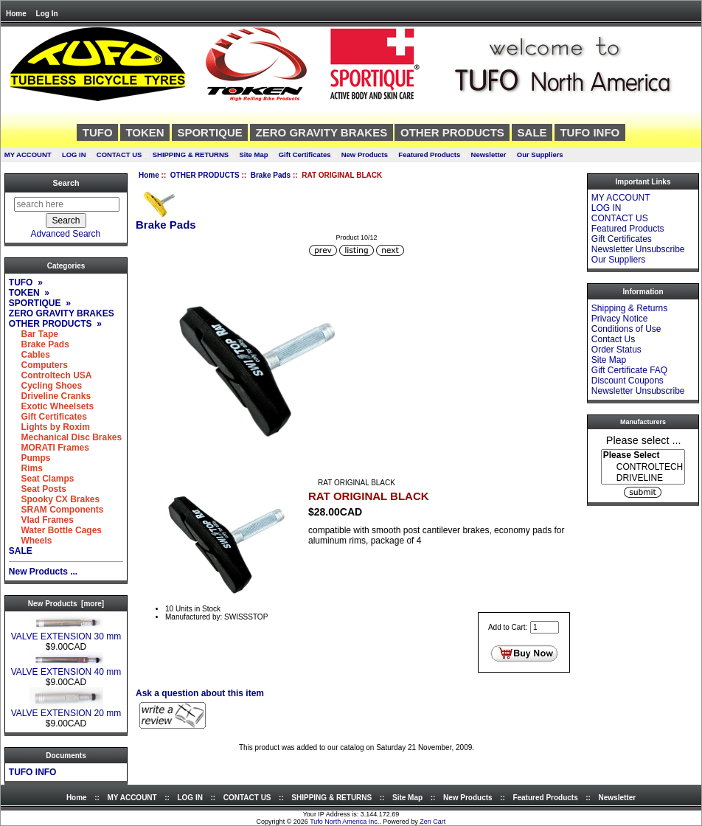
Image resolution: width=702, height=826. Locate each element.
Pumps (30, 458)
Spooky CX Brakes (54, 499)
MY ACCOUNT (28, 154)
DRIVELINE (643, 478)
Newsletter (489, 154)
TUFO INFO (589, 132)
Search (65, 182)
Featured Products (429, 154)
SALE (532, 132)
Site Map (253, 154)
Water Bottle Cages (55, 530)
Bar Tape (33, 334)
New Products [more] (66, 604)
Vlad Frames (41, 520)
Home (16, 14)
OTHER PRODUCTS (205, 175)
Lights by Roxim (49, 427)
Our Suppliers (540, 154)
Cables (29, 355)
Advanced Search (66, 234)
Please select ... (643, 439)
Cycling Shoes (45, 386)
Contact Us (613, 339)
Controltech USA (50, 375)
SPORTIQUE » (40, 303)
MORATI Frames (49, 447)
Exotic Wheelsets (51, 406)
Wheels (30, 540)
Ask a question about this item (200, 693)
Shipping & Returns (629, 308)
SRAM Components (56, 509)
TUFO (98, 132)
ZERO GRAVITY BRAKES (322, 132)
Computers (38, 365)
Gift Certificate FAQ (629, 370)
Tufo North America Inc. (344, 821)
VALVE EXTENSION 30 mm (66, 632)
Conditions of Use (626, 329)
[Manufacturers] (643, 467)
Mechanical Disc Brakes (65, 437)
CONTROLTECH (643, 467)
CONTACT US (119, 154)
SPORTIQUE (209, 132)
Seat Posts (37, 489)
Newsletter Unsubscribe (638, 249)
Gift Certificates (305, 154)
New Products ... (43, 571)
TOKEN (144, 132)
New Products (364, 154)
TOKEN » (29, 293)
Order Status (616, 349)
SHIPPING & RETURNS (191, 154)
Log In (47, 14)
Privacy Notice (619, 318)
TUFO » (26, 282)
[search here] (66, 204)
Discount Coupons (627, 380)
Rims (26, 468)
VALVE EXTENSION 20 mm (66, 709)
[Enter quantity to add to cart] (544, 627)
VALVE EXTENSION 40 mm (66, 668)
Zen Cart (432, 821)
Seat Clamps (41, 478)
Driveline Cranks (50, 396)
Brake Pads (271, 175)
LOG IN (74, 154)
